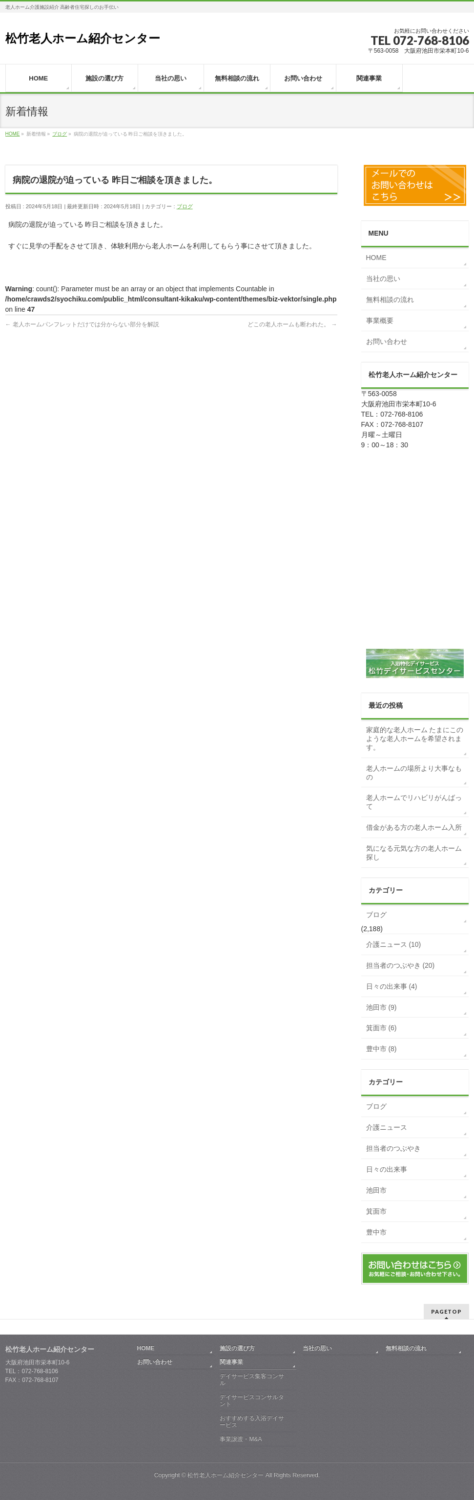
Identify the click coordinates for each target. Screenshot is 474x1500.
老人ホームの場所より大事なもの (414, 772)
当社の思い (383, 278)
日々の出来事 (386, 1169)
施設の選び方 (237, 1348)
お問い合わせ (386, 341)
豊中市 (376, 1232)
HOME (376, 257)
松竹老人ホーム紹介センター (82, 38)
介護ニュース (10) (393, 944)
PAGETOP (446, 1311)
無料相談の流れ (390, 299)
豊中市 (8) (381, 1049)
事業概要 (379, 320)
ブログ (185, 206)
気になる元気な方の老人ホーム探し (414, 852)
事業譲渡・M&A (241, 1439)
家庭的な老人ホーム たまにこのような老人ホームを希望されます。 (415, 738)
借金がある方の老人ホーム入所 (414, 827)
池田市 (376, 1190)
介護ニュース (386, 1127)
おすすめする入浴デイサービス (252, 1421)
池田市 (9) (381, 1007)
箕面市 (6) (381, 1028)
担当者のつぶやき (393, 1148)
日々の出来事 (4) (391, 986)
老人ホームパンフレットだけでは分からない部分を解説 (82, 324)
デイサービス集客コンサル (252, 1379)
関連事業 (231, 1362)
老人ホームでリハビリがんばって (414, 802)
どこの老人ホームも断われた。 (292, 324)
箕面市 (376, 1211)
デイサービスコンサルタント (252, 1400)
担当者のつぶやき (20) (400, 965)
